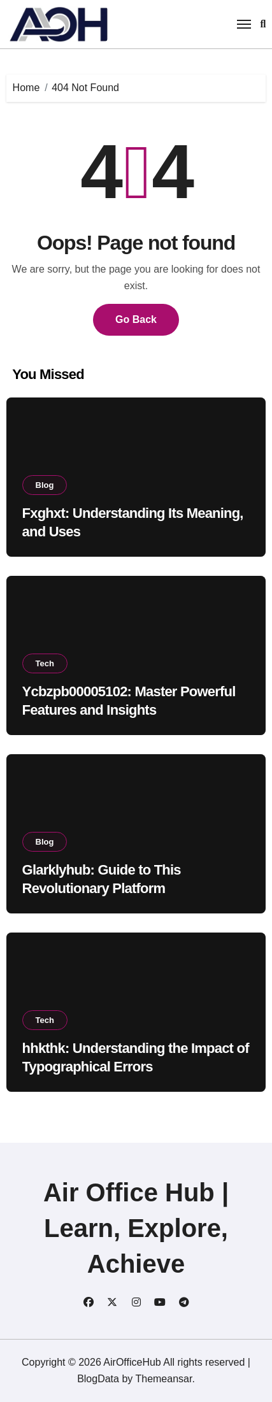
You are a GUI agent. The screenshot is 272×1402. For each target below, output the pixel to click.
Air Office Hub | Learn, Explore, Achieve (136, 1228)
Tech (45, 663)
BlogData (98, 1378)
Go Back (136, 319)
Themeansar (163, 1378)
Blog (45, 485)
